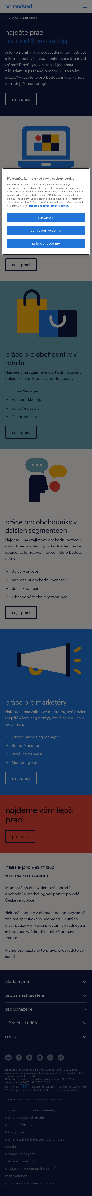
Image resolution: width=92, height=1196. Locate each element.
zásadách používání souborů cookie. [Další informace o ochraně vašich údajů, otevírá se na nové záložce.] (49, 205)
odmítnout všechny (46, 230)
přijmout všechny (46, 243)
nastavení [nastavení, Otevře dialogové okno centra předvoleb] (46, 217)
